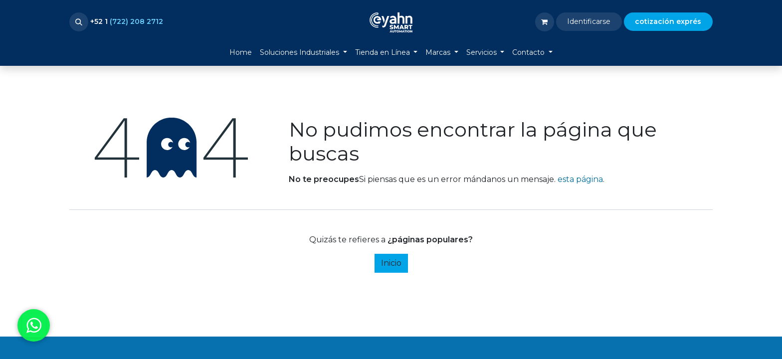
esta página (580, 179)
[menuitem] (240, 52)
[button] (78, 21)
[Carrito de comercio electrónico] (544, 21)
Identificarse (588, 21)
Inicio (391, 263)
